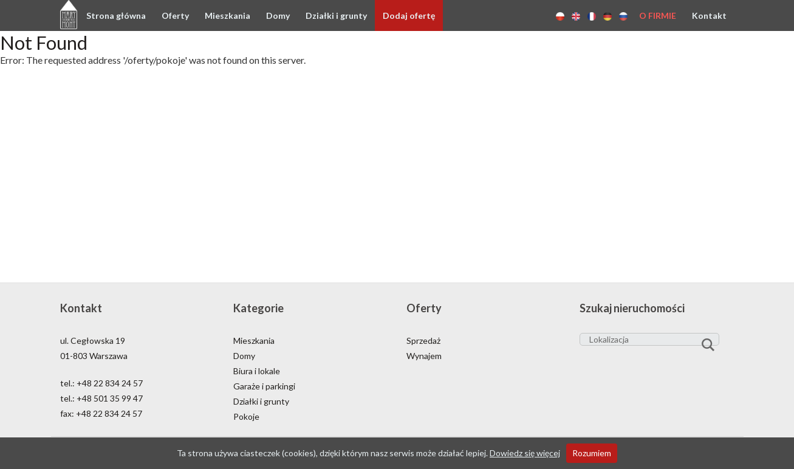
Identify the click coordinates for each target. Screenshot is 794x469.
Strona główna (116, 15)
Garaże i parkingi (264, 386)
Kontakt (709, 15)
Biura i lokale (256, 371)
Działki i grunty (336, 15)
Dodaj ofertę (409, 15)
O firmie (657, 15)
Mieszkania (227, 15)
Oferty (175, 15)
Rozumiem (591, 453)
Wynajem (424, 356)
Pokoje (246, 416)
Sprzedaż (423, 340)
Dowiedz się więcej (525, 453)
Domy (278, 15)
